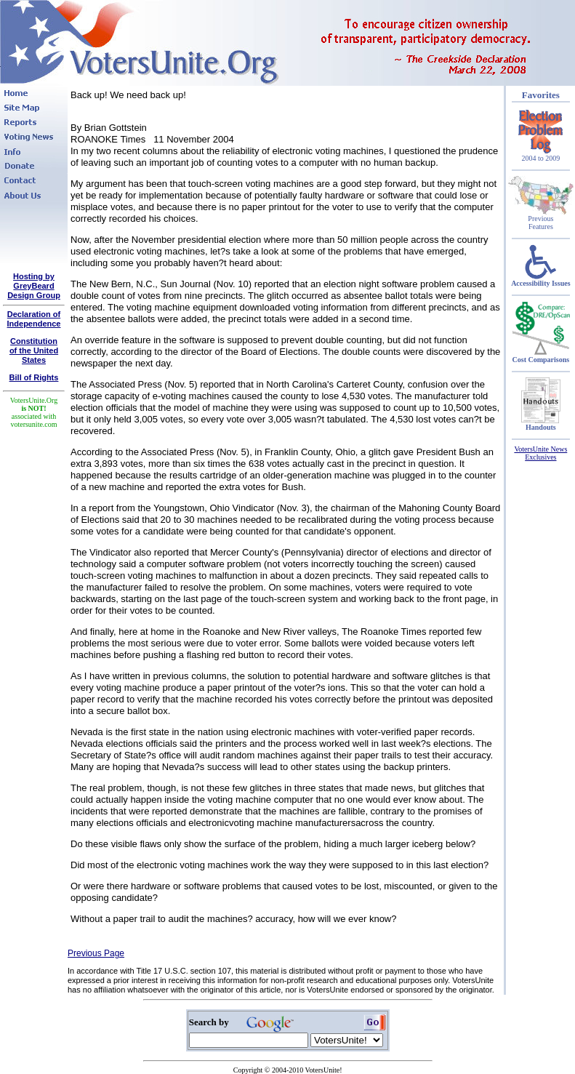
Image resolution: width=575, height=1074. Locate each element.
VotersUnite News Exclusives (540, 453)
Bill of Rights (34, 377)
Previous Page (96, 953)
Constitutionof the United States (33, 350)
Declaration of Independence (34, 319)
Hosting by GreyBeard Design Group (33, 286)
